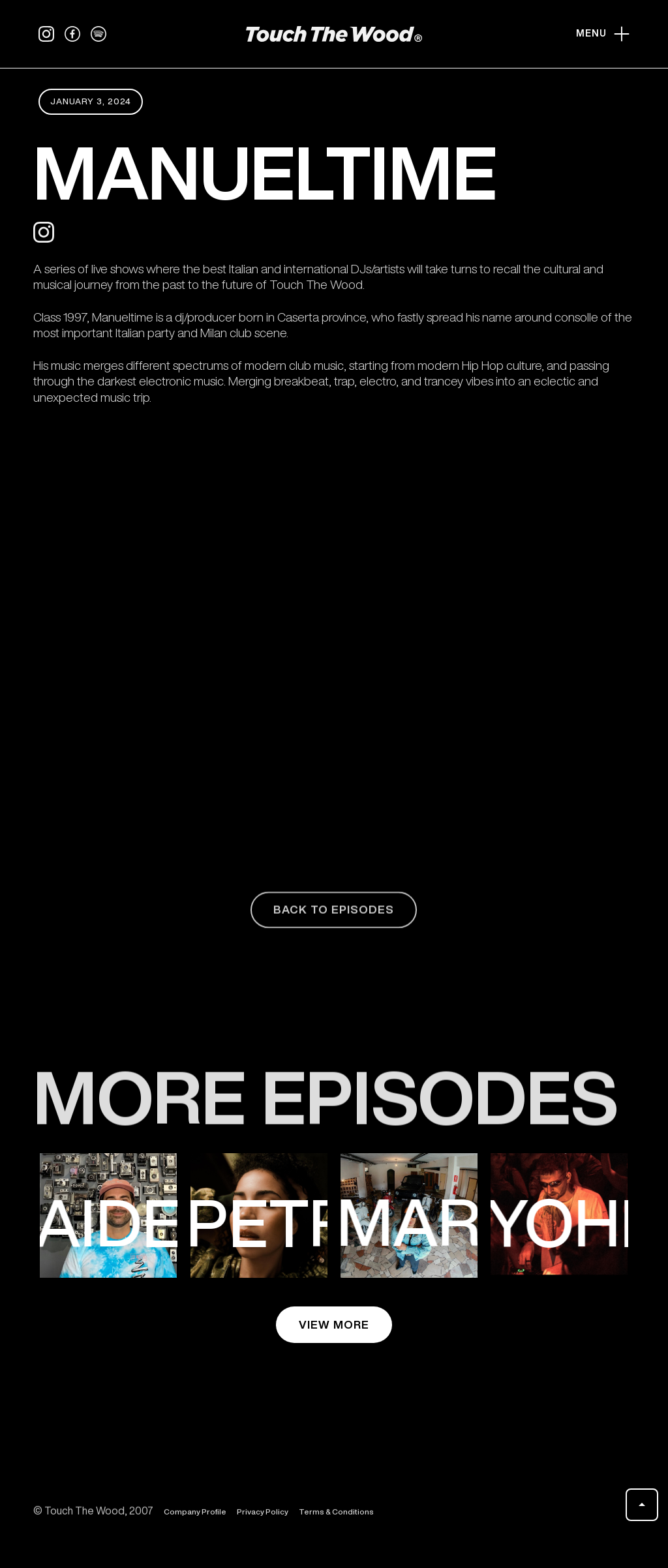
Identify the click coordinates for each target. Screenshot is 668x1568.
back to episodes (334, 915)
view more (334, 1324)
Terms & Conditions (336, 1517)
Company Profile (195, 1517)
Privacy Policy (262, 1517)
